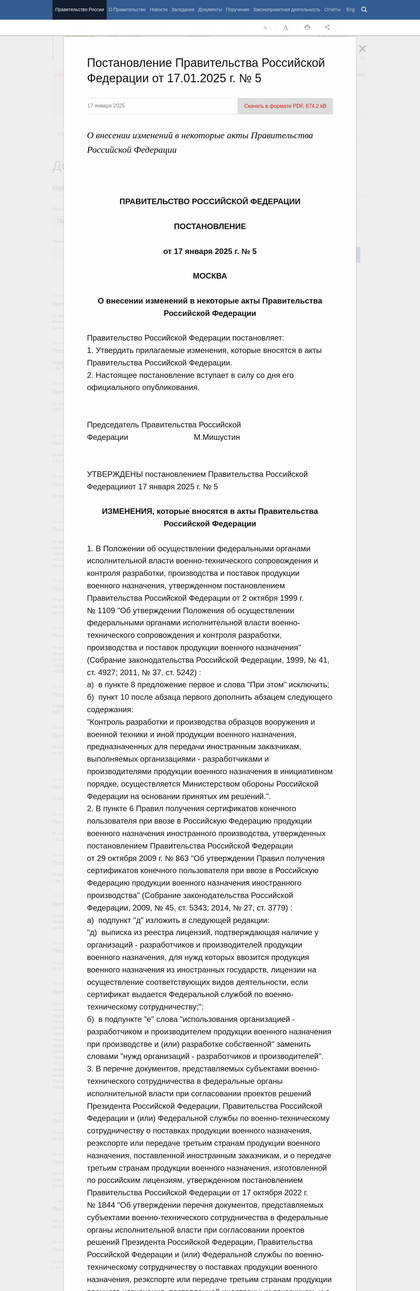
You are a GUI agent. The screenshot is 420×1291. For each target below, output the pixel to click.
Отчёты (332, 9)
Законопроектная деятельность (286, 9)
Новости (158, 9)
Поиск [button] (364, 10)
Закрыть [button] (367, 53)
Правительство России (79, 9)
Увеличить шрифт (286, 27)
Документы (210, 9)
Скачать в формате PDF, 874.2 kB (285, 106)
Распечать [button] (307, 27)
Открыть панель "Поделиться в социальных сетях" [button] (328, 27)
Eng (350, 9)
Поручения (237, 9)
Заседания (182, 9)
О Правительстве (127, 9)
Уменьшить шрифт (265, 27)
